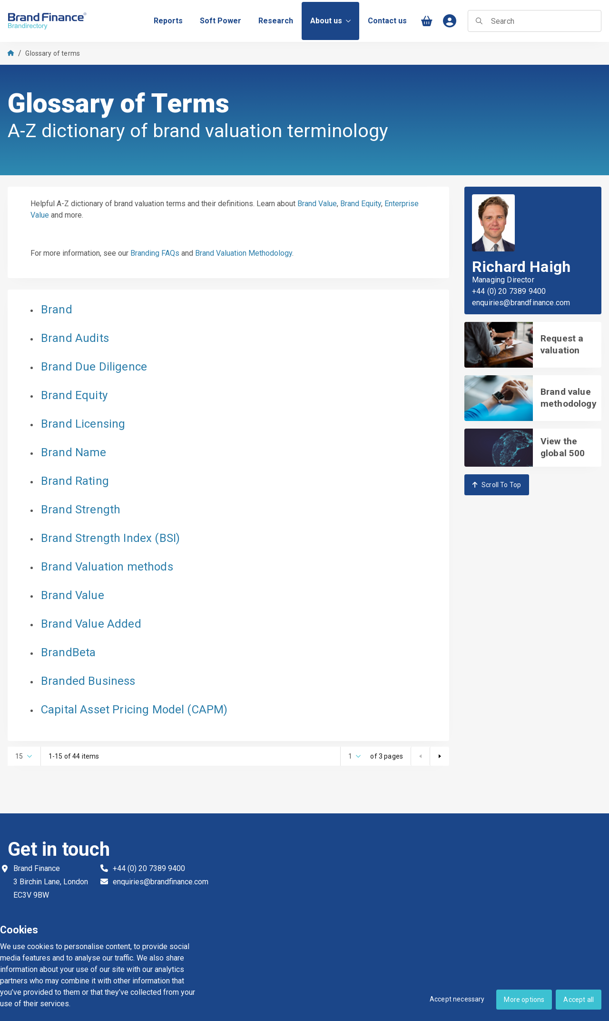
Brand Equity (360, 203)
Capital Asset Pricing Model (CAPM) (134, 709)
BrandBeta (68, 652)
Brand (56, 309)
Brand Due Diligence (94, 366)
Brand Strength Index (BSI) (110, 538)
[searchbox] (534, 21)
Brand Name (74, 452)
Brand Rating (75, 481)
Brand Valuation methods (107, 566)
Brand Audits (75, 338)
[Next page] (439, 756)
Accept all (578, 999)
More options (524, 999)
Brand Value (317, 203)
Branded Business (88, 681)
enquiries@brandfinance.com (521, 303)
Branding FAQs (154, 253)
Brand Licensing (83, 423)
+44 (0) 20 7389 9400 (509, 291)
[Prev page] (420, 756)
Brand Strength (80, 509)
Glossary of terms (52, 53)
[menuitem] (168, 21)
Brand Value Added (91, 624)
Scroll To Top (496, 485)
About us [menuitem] (330, 20)
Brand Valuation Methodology (243, 253)
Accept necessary (457, 999)
